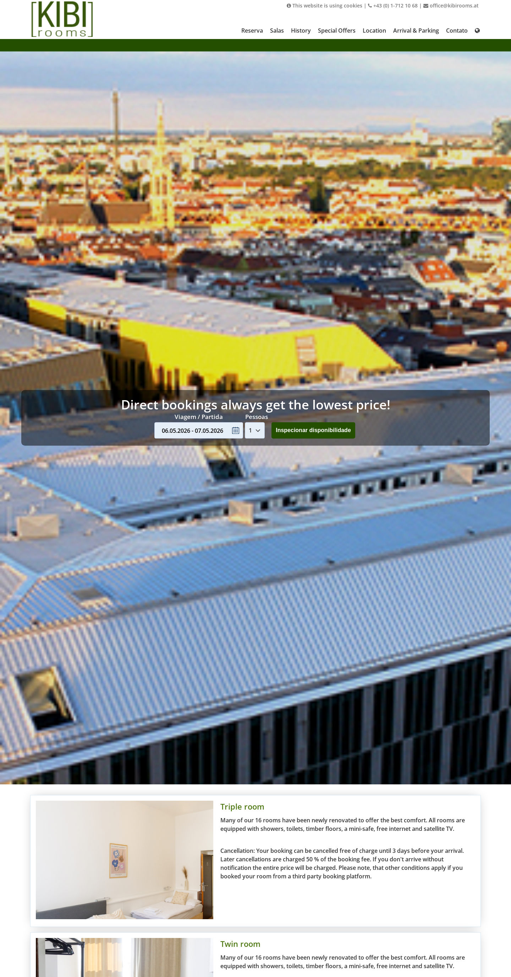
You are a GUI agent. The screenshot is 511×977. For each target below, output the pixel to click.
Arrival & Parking (416, 30)
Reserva (252, 30)
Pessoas (256, 417)
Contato (457, 30)
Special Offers (337, 30)
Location (374, 30)
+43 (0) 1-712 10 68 (393, 5)
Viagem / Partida (199, 417)
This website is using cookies (324, 5)
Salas (277, 30)
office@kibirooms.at (451, 5)
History (301, 30)
